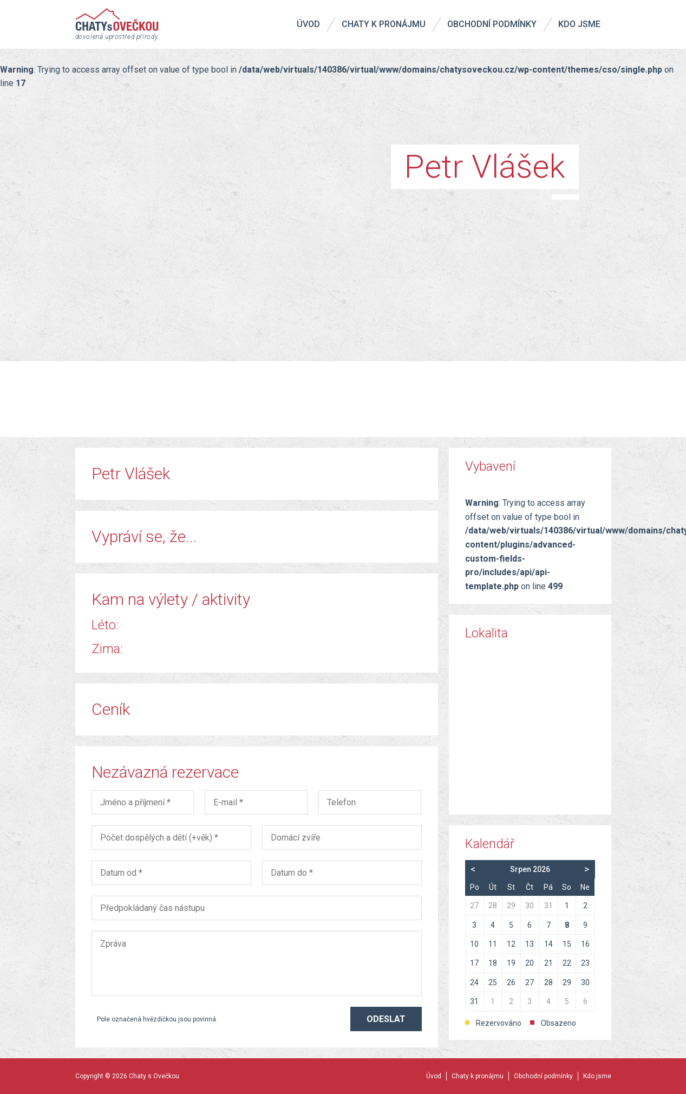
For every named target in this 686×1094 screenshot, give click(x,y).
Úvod (308, 24)
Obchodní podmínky (492, 24)
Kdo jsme (579, 24)
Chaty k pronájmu (384, 24)
